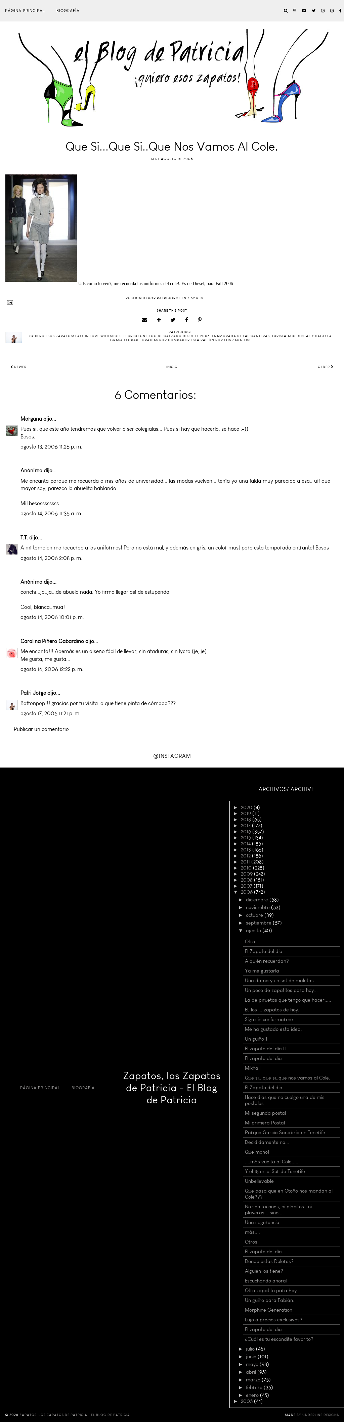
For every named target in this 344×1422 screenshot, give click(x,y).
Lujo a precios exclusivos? (273, 1320)
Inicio (172, 367)
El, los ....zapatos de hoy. (272, 1010)
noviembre (258, 907)
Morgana (31, 419)
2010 (247, 868)
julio (251, 1349)
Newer (18, 367)
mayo (253, 1364)
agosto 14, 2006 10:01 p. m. (52, 617)
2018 (246, 820)
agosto (254, 931)
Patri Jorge (33, 693)
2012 (246, 856)
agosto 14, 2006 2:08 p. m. (51, 558)
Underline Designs (320, 1415)
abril (251, 1372)
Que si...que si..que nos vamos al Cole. (287, 1078)
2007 (247, 886)
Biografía (68, 10)
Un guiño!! (256, 1039)
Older (326, 367)
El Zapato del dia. (264, 1088)
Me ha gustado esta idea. (273, 1029)
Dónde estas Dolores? (269, 1261)
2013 (246, 850)
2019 (246, 813)
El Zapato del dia (264, 951)
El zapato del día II (265, 1049)
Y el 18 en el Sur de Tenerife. (275, 1171)
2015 (246, 838)
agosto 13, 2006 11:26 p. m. (51, 446)
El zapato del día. (264, 1058)
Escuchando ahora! (266, 1281)
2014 (246, 844)
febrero (255, 1387)
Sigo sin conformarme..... (272, 1019)
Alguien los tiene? (264, 1271)
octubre (255, 915)
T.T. (24, 537)
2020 (247, 807)
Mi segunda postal (265, 1113)
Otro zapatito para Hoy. (271, 1290)
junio (252, 1357)
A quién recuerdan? (267, 961)
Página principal (25, 10)
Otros (251, 1242)
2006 (247, 892)
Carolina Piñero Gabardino (52, 641)
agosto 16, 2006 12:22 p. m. (51, 669)
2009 (247, 874)
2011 (246, 862)
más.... (252, 1232)
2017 (246, 826)
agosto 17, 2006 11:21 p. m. (50, 713)
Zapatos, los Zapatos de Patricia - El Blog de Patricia (172, 1088)
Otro (250, 942)
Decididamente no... (267, 1142)
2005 (247, 1401)
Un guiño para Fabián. (269, 1300)
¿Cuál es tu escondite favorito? (279, 1339)
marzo (254, 1380)
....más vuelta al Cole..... (271, 1162)
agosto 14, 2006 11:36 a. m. (51, 513)
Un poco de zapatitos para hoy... (281, 990)
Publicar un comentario (41, 729)
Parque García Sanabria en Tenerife (285, 1132)
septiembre (259, 923)
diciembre (257, 900)
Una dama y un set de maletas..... (282, 981)
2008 (247, 880)
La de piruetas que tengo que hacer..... (288, 1000)
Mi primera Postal (265, 1123)
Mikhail (252, 1068)
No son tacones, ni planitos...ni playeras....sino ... (278, 1210)
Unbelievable (259, 1181)
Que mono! (257, 1152)
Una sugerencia (262, 1222)
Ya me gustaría (262, 971)
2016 (246, 832)
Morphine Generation (268, 1310)
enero (253, 1395)
